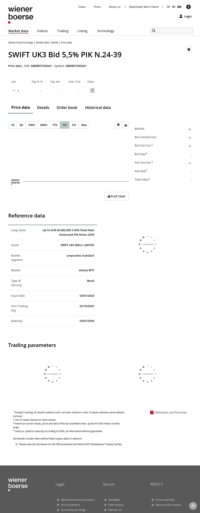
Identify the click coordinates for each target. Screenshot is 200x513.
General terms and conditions (78, 499)
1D (12, 125)
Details (43, 107)
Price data (20, 107)
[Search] (171, 30)
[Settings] (118, 124)
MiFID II (156, 484)
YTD (54, 125)
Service (108, 484)
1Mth (31, 125)
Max (84, 125)
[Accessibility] (188, 6)
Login (185, 16)
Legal (60, 484)
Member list (114, 510)
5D (21, 125)
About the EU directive (168, 505)
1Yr (64, 125)
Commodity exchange (73, 510)
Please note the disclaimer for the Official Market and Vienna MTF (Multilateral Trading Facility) (70, 444)
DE (168, 7)
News (82, 7)
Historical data (98, 107)
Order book (67, 107)
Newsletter (114, 499)
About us (115, 7)
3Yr (74, 125)
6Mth (43, 125)
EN (179, 7)
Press (97, 7)
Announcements (70, 505)
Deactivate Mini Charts (144, 6)
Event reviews (115, 505)
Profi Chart (116, 196)
